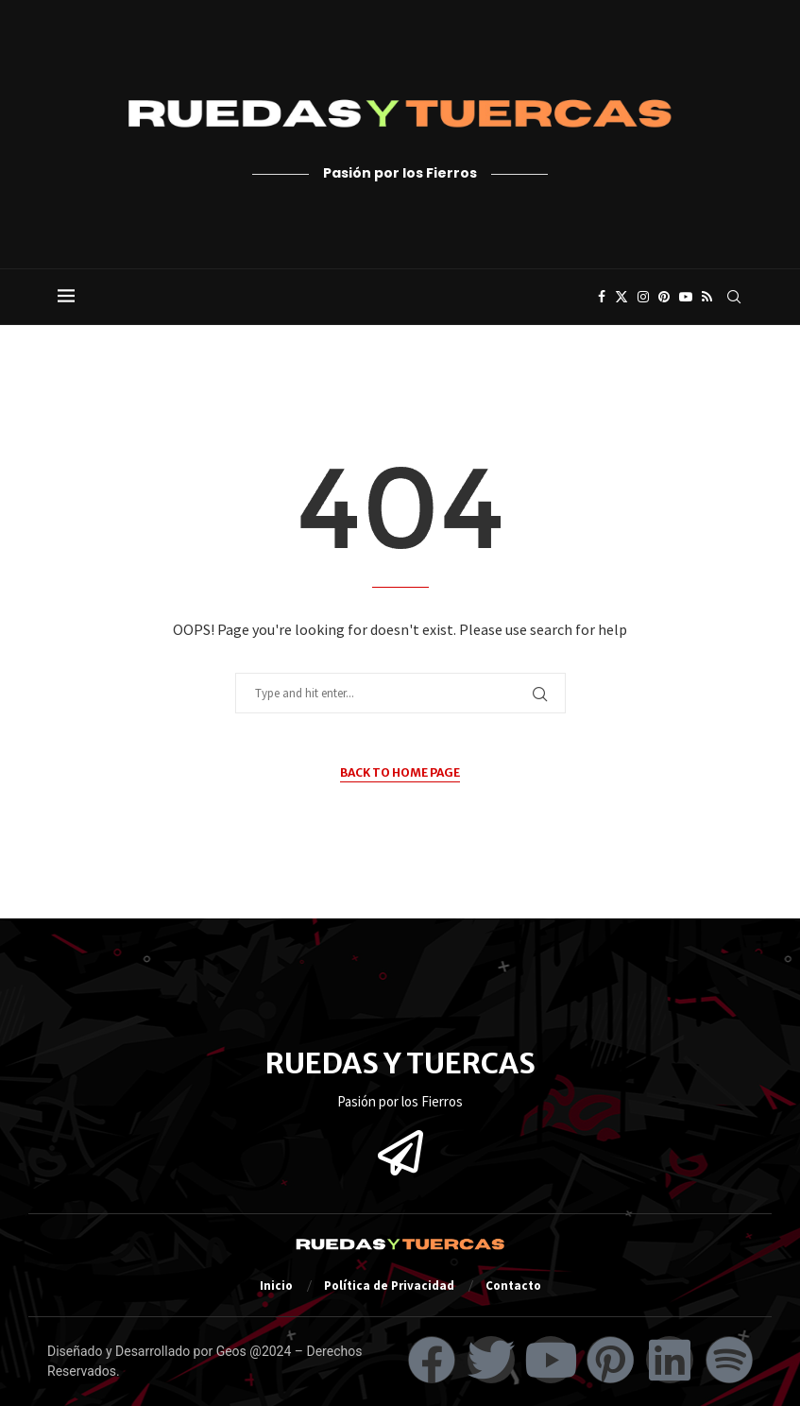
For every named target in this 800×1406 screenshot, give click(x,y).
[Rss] (707, 296)
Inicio (276, 1285)
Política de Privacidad (389, 1285)
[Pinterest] (664, 296)
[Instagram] (643, 296)
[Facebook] (601, 296)
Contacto (513, 1285)
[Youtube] (685, 296)
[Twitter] (621, 296)
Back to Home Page (400, 772)
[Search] (733, 296)
